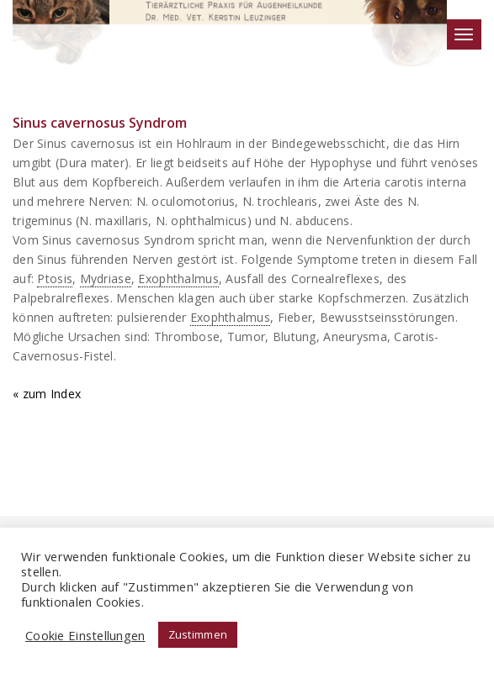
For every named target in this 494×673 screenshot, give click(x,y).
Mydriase (105, 278)
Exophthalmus (178, 278)
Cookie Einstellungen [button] (85, 635)
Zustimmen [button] (198, 634)
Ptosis (54, 278)
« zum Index (47, 393)
